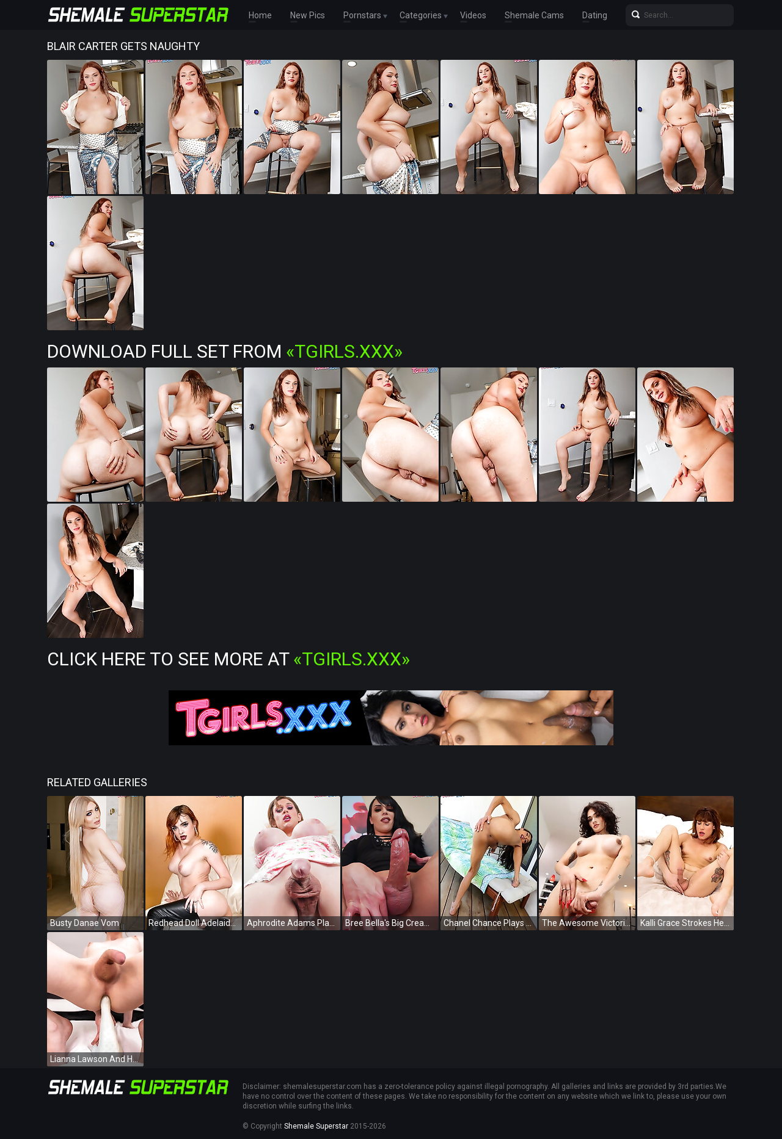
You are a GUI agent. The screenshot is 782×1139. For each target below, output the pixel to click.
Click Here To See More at (228, 659)
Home (260, 15)
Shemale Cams (534, 15)
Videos (473, 15)
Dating (594, 15)
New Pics (307, 15)
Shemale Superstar (316, 1126)
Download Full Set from (225, 351)
